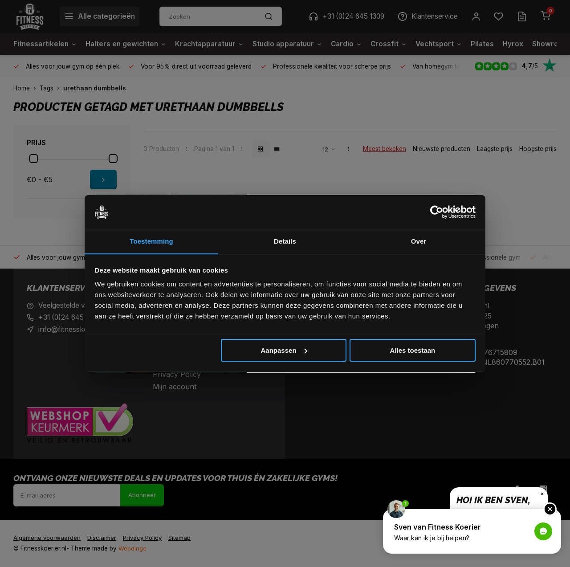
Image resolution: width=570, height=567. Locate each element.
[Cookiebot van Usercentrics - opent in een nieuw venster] (437, 212)
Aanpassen (284, 350)
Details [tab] (285, 241)
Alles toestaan (413, 350)
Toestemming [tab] (151, 241)
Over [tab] (419, 241)
